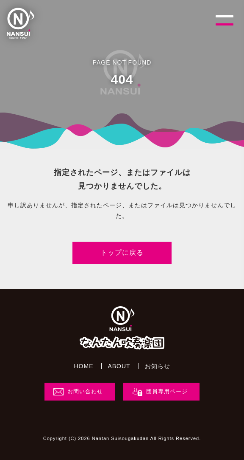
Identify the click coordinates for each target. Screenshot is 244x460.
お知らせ (157, 366)
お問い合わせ (85, 391)
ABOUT (119, 366)
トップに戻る (122, 252)
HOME (83, 366)
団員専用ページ (167, 391)
